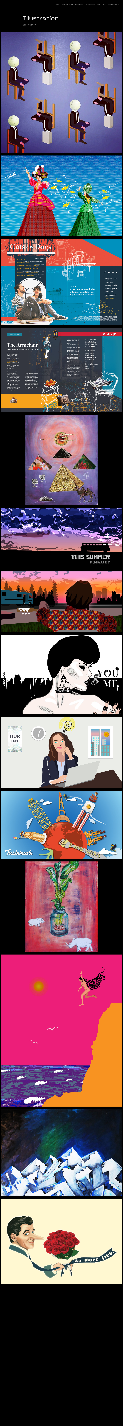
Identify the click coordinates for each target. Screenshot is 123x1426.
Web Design (90, 5)
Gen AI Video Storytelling (108, 5)
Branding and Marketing (72, 5)
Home (57, 5)
